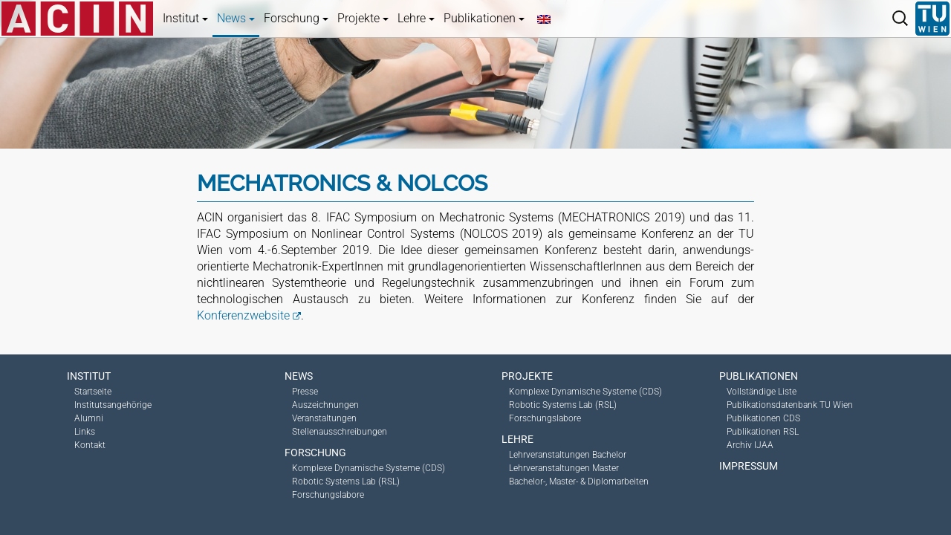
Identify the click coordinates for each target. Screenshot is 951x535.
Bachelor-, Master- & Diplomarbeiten (579, 481)
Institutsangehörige (113, 405)
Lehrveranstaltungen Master (564, 468)
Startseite (92, 391)
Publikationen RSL (763, 432)
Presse (305, 391)
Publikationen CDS (763, 418)
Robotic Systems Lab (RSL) (346, 481)
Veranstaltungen (324, 418)
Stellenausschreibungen (339, 432)
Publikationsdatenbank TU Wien (790, 405)
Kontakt (90, 445)
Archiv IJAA (750, 445)
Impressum (748, 466)
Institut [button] (185, 18)
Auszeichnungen (325, 405)
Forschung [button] (296, 18)
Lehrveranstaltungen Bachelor (567, 455)
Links (84, 432)
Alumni (88, 418)
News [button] (236, 18)
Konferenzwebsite (243, 315)
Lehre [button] (416, 18)
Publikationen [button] (484, 18)
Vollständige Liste (761, 391)
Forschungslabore (328, 495)
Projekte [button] (363, 18)
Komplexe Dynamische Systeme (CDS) (368, 468)
